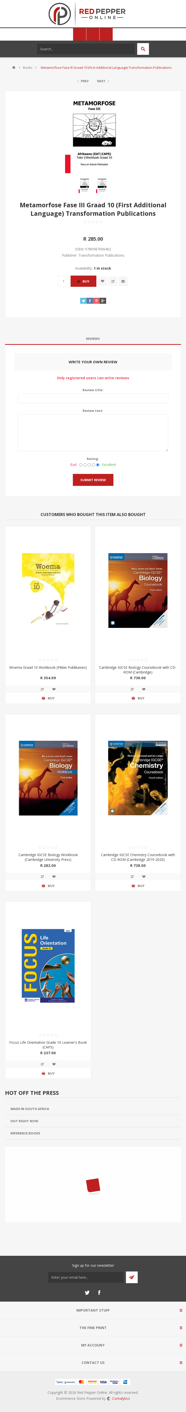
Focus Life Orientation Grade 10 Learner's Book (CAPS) (48, 1044)
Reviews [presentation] (93, 338)
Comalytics (118, 1398)
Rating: (93, 458)
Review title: (93, 390)
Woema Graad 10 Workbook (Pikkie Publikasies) (48, 667)
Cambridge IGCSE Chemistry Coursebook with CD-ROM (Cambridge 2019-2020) (138, 857)
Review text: (93, 410)
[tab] (93, 339)
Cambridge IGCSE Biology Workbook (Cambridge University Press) (48, 857)
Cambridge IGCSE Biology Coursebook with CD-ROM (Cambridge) (137, 669)
